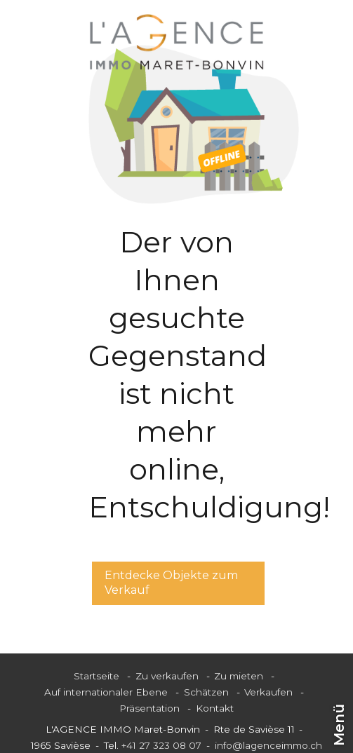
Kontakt (215, 708)
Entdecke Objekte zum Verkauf (171, 583)
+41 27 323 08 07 (161, 745)
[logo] (177, 42)
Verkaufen (268, 692)
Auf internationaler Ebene (106, 692)
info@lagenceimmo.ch (268, 745)
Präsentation (149, 708)
